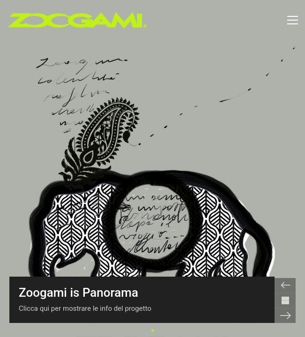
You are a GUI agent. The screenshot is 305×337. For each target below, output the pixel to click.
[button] (292, 20)
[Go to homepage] (77, 20)
